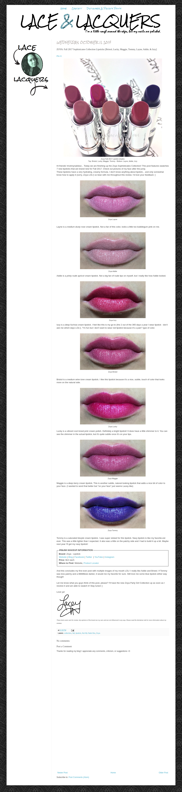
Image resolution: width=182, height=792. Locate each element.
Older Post (163, 773)
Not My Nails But (88, 633)
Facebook (79, 557)
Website (63, 557)
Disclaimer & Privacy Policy (104, 8)
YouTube (98, 557)
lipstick (78, 633)
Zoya (98, 633)
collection (67, 633)
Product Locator (91, 563)
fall (73, 633)
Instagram (109, 557)
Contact (77, 8)
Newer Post (62, 773)
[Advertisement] (112, 746)
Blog (70, 557)
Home (64, 8)
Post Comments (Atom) (79, 777)
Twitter (89, 557)
